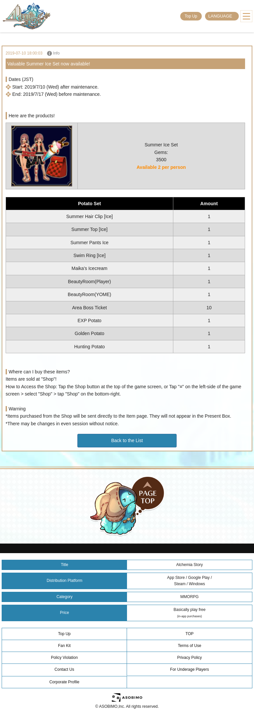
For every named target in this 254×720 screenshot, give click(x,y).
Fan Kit (64, 645)
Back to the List (127, 440)
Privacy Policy (189, 657)
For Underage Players (189, 669)
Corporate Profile (64, 682)
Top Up (191, 16)
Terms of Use (189, 645)
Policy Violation (64, 657)
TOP (189, 633)
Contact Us (64, 669)
